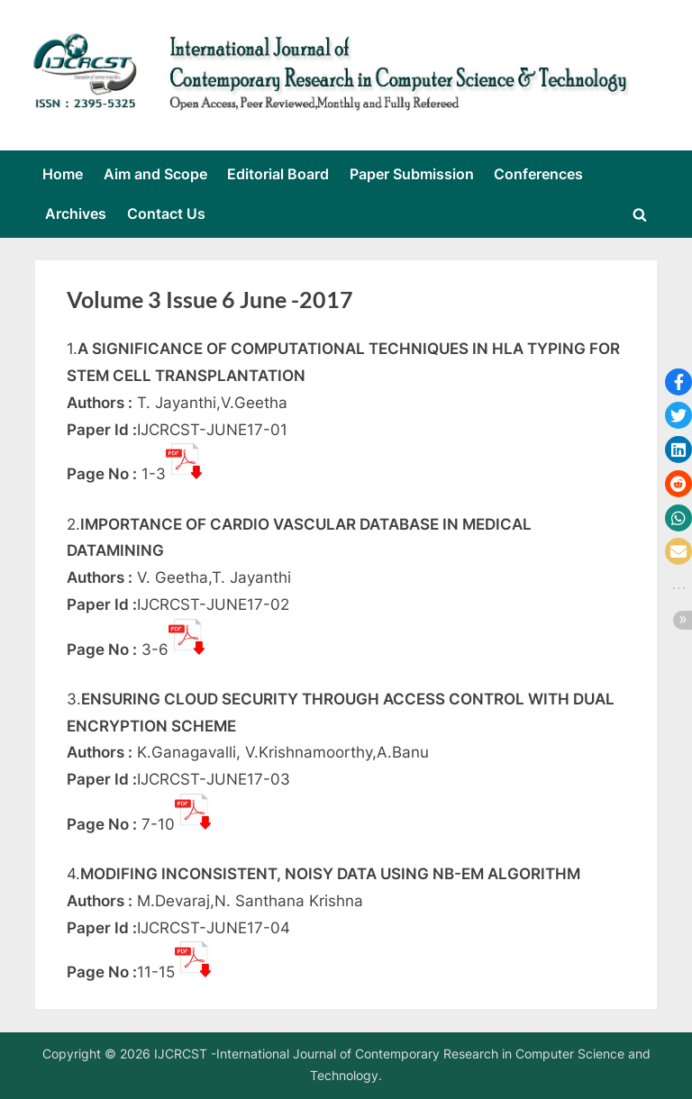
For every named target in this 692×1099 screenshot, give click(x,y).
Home (62, 174)
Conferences (538, 174)
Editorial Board (278, 174)
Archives (75, 213)
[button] (678, 381)
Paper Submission (412, 174)
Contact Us (166, 213)
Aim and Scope (155, 174)
